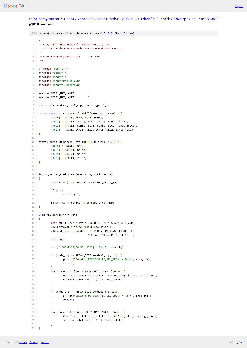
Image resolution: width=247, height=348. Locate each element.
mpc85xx (208, 18)
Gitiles (23, 342)
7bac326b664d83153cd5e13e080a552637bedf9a (117, 18)
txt (230, 342)
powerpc (180, 18)
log (118, 33)
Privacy (33, 342)
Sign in (239, 6)
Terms (45, 342)
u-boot (68, 18)
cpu (194, 18)
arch (166, 18)
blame (129, 33)
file (108, 33)
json (240, 342)
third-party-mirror (44, 18)
